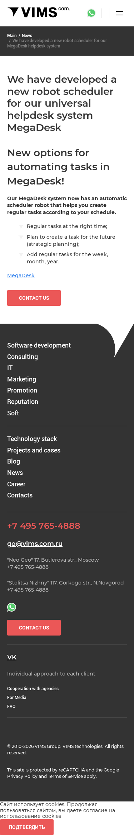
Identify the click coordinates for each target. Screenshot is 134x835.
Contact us (34, 298)
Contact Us (34, 628)
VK (11, 657)
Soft (13, 413)
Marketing (21, 379)
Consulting (22, 356)
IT (10, 367)
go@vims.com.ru (35, 544)
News (27, 35)
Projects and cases (33, 450)
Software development (39, 345)
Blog (13, 461)
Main (12, 35)
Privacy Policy (22, 776)
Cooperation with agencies (33, 688)
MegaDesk (21, 275)
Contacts (20, 495)
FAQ (11, 706)
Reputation (22, 401)
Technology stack (32, 438)
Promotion (22, 390)
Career (16, 484)
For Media (16, 697)
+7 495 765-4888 (43, 526)
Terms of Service (65, 776)
